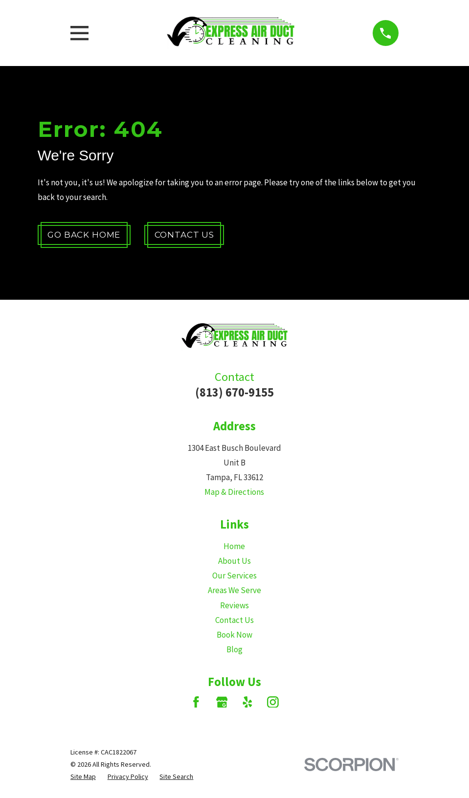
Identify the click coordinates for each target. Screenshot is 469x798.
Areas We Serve (234, 590)
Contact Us (185, 235)
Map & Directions (234, 492)
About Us (234, 560)
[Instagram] (273, 702)
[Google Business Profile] (222, 702)
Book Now (234, 634)
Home (234, 546)
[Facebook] (196, 702)
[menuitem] (83, 777)
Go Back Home (83, 235)
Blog (234, 649)
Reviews (234, 605)
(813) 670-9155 (234, 392)
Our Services (234, 575)
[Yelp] (247, 702)
